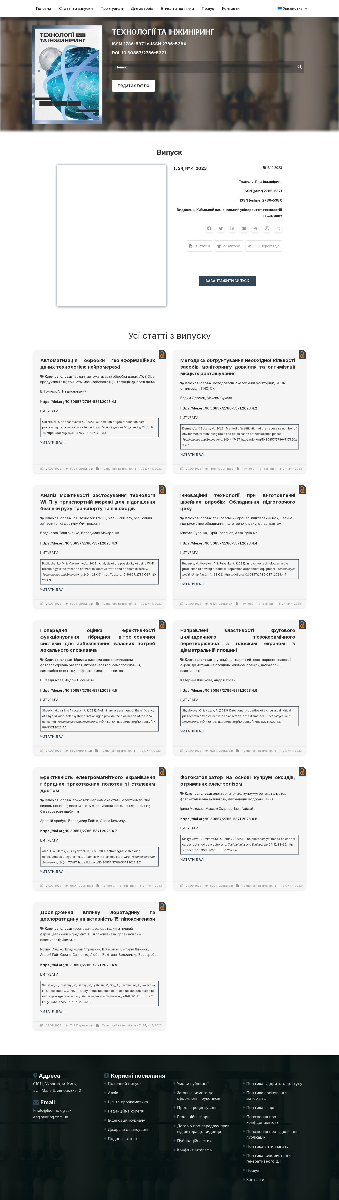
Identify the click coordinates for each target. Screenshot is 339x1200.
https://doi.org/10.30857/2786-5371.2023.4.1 (77, 433)
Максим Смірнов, (219, 809)
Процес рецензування (198, 1107)
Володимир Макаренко (100, 533)
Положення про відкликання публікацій (273, 1134)
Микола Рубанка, (194, 533)
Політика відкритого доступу (274, 1083)
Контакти (231, 8)
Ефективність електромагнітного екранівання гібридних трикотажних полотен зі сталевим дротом (97, 784)
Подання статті (122, 1138)
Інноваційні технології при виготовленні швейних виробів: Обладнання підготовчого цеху (237, 502)
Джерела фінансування (129, 1129)
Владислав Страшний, (83, 949)
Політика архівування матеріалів (266, 1095)
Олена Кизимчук (113, 821)
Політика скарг (260, 1107)
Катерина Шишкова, (196, 680)
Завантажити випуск (227, 281)
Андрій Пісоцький (79, 680)
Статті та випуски (76, 8)
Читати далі (52, 442)
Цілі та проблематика (128, 1102)
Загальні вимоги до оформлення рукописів (198, 1095)
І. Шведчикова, (52, 680)
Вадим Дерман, (193, 398)
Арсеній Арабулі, (53, 821)
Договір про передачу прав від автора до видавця (203, 1129)
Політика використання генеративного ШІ (268, 1158)
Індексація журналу (126, 1120)
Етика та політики (177, 8)
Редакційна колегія (126, 1111)
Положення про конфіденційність (262, 1119)
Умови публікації (193, 1083)
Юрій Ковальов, (221, 533)
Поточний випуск (124, 1083)
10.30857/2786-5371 (143, 52)
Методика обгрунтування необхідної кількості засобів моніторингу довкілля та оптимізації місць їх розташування (237, 367)
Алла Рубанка (246, 533)
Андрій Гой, (49, 955)
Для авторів (142, 8)
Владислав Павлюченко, (60, 533)
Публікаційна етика (195, 1140)
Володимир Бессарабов (138, 955)
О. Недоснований (72, 391)
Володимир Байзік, (83, 821)
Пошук (208, 8)
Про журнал (112, 8)
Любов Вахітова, (104, 955)
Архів (113, 1092)
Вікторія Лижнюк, (135, 949)
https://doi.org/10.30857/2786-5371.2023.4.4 (255, 574)
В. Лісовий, (111, 949)
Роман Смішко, (52, 949)
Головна (43, 8)
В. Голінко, (48, 391)
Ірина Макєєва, (192, 809)
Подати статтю (133, 86)
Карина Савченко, (74, 955)
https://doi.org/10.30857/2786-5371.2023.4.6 (249, 721)
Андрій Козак (224, 680)
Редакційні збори (193, 1116)
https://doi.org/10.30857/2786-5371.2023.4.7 (109, 862)
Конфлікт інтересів (194, 1150)
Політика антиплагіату (267, 1146)
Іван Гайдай (243, 809)
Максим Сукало (219, 398)
